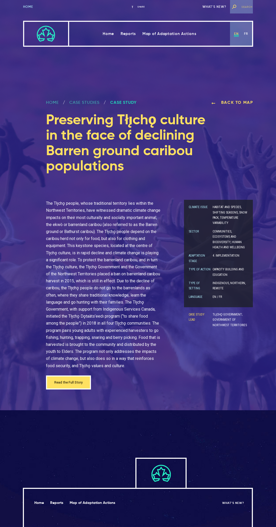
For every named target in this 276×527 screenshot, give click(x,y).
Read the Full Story (71, 383)
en (236, 34)
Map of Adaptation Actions (169, 33)
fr (246, 34)
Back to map (232, 102)
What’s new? (214, 7)
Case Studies (84, 102)
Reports (128, 33)
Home (28, 7)
